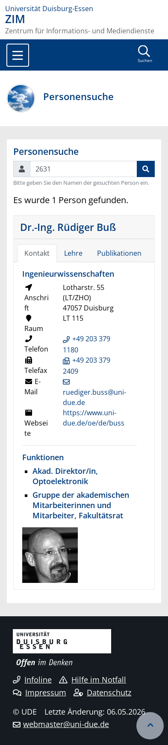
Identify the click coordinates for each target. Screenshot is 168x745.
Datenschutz (102, 692)
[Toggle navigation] (17, 55)
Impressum (39, 692)
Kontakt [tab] (37, 253)
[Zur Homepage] (84, 8)
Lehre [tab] (73, 253)
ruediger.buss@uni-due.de (94, 397)
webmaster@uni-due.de (66, 724)
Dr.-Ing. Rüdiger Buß (68, 227)
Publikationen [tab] (119, 253)
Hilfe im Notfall (92, 679)
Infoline (32, 679)
